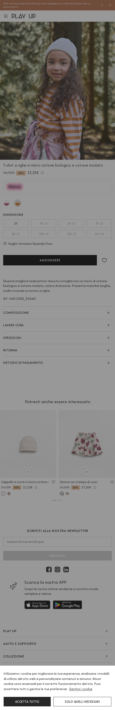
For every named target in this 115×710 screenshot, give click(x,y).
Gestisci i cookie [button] (80, 688)
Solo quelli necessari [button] (82, 701)
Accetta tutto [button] (27, 701)
